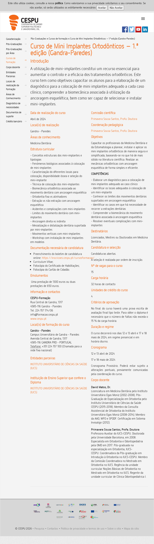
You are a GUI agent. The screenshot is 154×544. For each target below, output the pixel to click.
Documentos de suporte (13, 114)
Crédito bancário (14, 121)
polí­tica (59, 3)
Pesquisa (39, 528)
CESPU (24, 22)
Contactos (52, 528)
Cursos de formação (10, 60)
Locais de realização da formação (12, 85)
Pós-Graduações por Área (14, 51)
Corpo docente (13, 67)
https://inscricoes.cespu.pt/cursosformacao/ (68, 258)
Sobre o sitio (114, 528)
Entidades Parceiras (11, 74)
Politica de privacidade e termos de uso (82, 528)
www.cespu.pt (38, 318)
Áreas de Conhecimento (13, 96)
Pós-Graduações (14, 44)
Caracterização (13, 38)
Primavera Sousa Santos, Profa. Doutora (114, 119)
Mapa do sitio (131, 528)
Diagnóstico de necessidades (13, 105)
